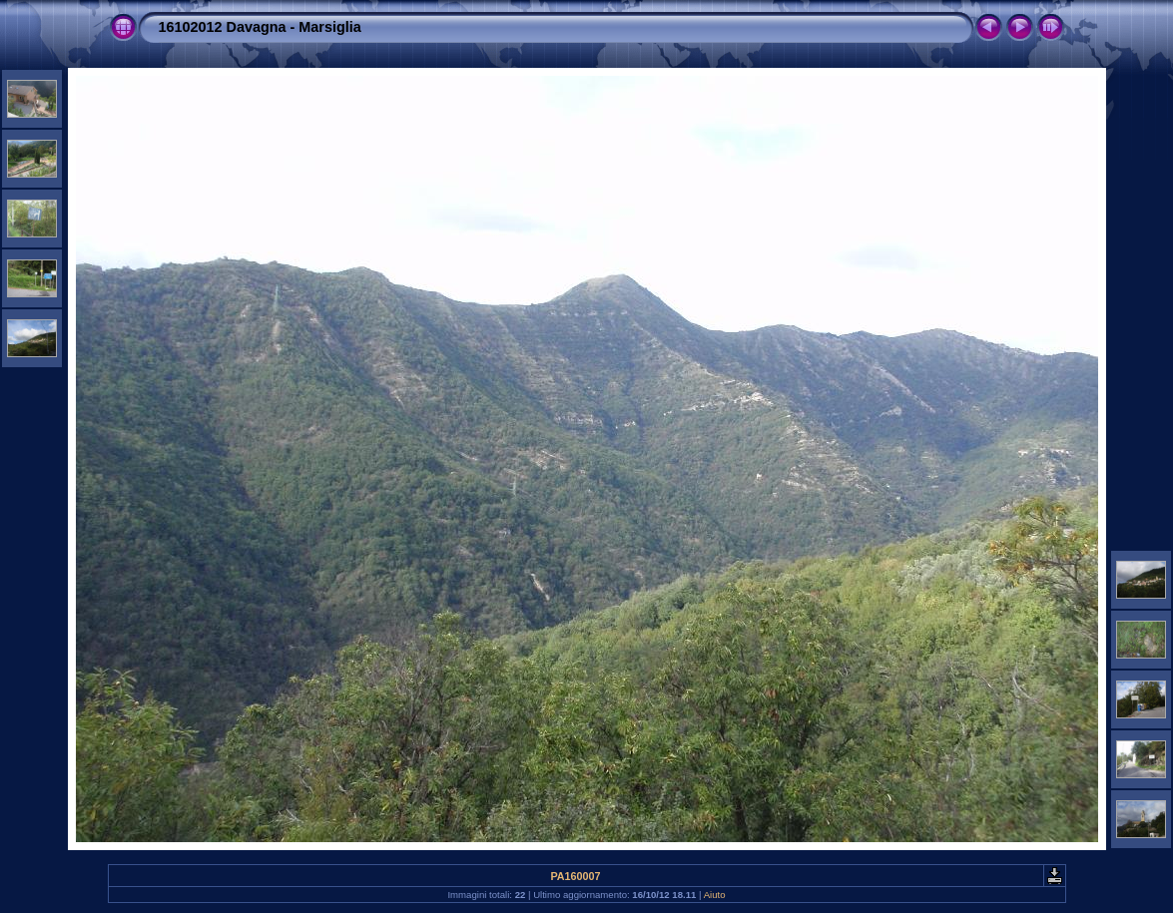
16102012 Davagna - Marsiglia (260, 27)
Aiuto (715, 894)
